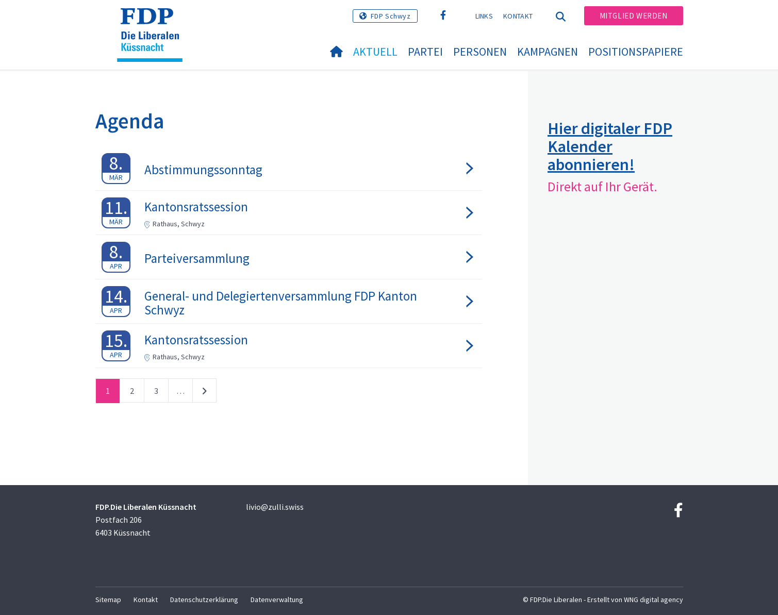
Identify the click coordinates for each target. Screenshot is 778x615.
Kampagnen (547, 51)
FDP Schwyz (391, 16)
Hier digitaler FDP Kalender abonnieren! (610, 146)
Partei (425, 51)
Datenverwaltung (277, 599)
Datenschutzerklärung (204, 599)
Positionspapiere (635, 51)
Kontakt (518, 16)
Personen (480, 51)
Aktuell (375, 51)
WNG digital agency (653, 599)
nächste (204, 393)
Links (484, 16)
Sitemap (108, 599)
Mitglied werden (634, 16)
